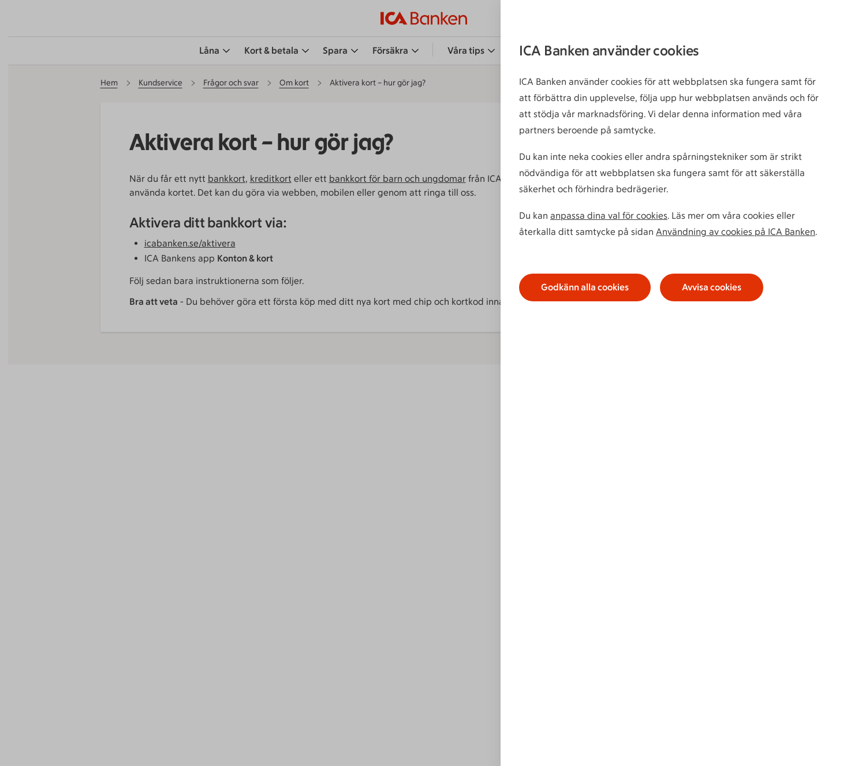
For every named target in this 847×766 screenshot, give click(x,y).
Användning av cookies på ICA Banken (735, 231)
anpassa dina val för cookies (608, 215)
